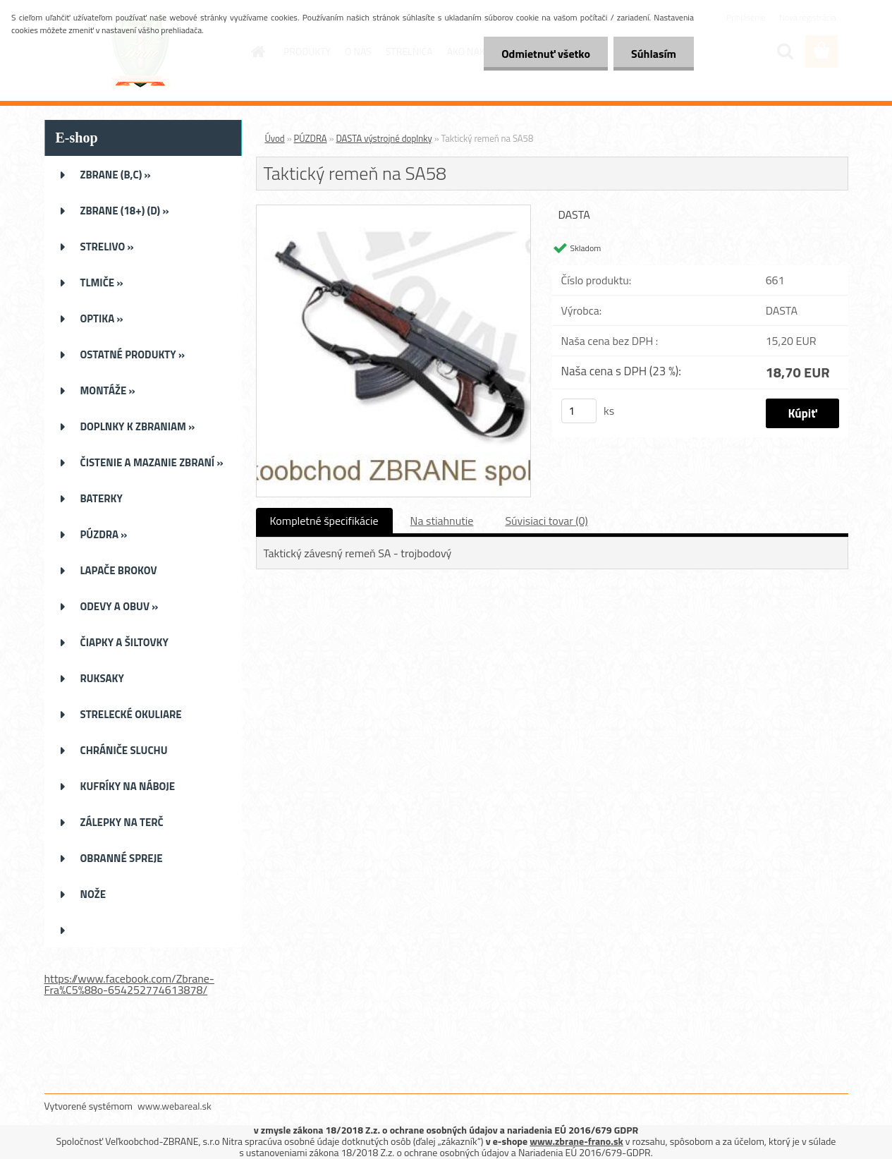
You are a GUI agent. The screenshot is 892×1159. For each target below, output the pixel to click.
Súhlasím (653, 53)
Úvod (275, 138)
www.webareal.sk (175, 1105)
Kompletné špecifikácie (324, 520)
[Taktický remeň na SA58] (394, 210)
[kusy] (579, 411)
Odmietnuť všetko (545, 53)
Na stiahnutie (442, 520)
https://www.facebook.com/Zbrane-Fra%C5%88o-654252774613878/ (129, 984)
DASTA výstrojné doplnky (384, 138)
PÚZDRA (310, 138)
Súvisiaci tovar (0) (546, 520)
